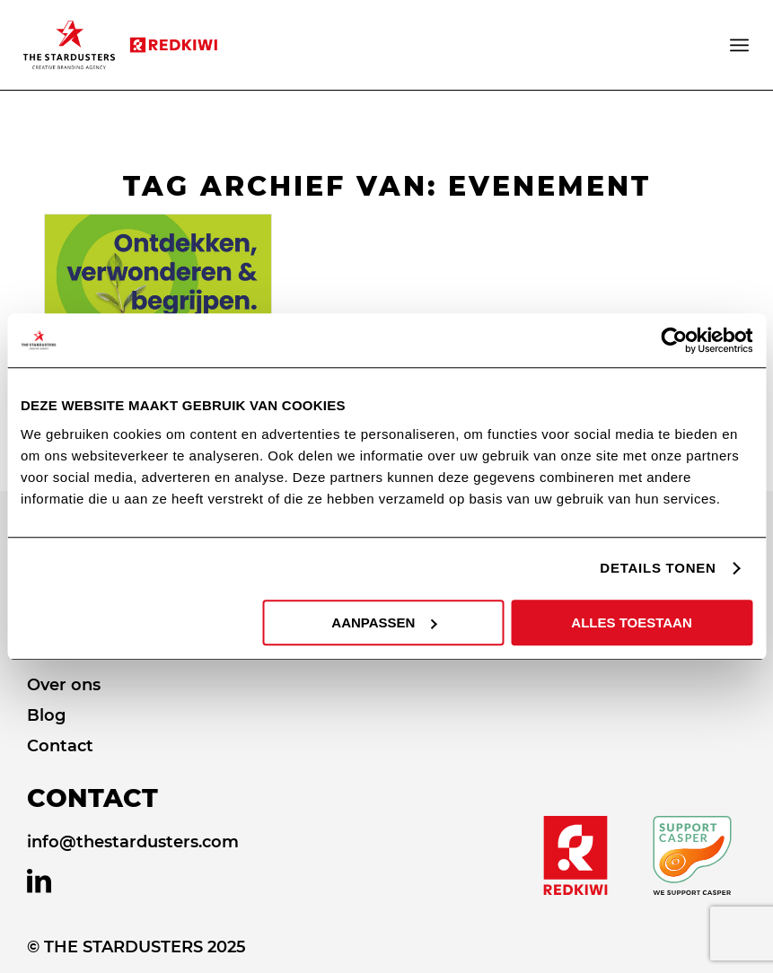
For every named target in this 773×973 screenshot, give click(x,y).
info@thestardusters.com (133, 842)
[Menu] (740, 45)
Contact (60, 746)
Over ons (64, 685)
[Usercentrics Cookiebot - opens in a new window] (673, 340)
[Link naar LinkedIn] (39, 881)
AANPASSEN (383, 622)
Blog (46, 715)
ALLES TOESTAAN (631, 622)
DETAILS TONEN (658, 567)
